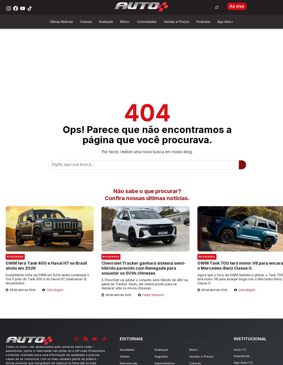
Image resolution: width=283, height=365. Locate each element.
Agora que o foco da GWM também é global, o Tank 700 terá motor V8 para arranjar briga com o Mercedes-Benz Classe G (240, 279)
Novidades (15, 256)
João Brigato (54, 290)
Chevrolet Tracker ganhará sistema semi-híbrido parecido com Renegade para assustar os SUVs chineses (143, 268)
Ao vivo (237, 6)
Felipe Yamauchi (153, 295)
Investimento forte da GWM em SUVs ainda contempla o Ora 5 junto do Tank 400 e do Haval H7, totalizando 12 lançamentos (47, 279)
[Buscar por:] (216, 7)
